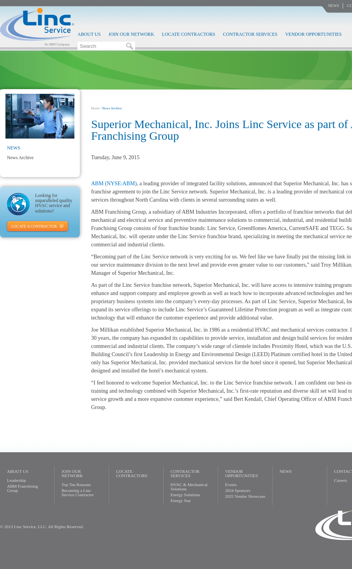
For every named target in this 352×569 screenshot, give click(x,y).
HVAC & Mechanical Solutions (189, 486)
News (333, 6)
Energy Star (181, 500)
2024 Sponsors (237, 490)
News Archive (20, 157)
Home (95, 108)
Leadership (16, 480)
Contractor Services (250, 34)
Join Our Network (131, 34)
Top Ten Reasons (76, 484)
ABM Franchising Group (22, 488)
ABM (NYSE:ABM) (114, 183)
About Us (88, 34)
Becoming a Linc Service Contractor (78, 492)
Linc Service (37, 27)
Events (231, 484)
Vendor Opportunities (313, 34)
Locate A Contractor (34, 226)
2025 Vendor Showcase (245, 496)
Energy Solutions (185, 494)
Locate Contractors (188, 34)
